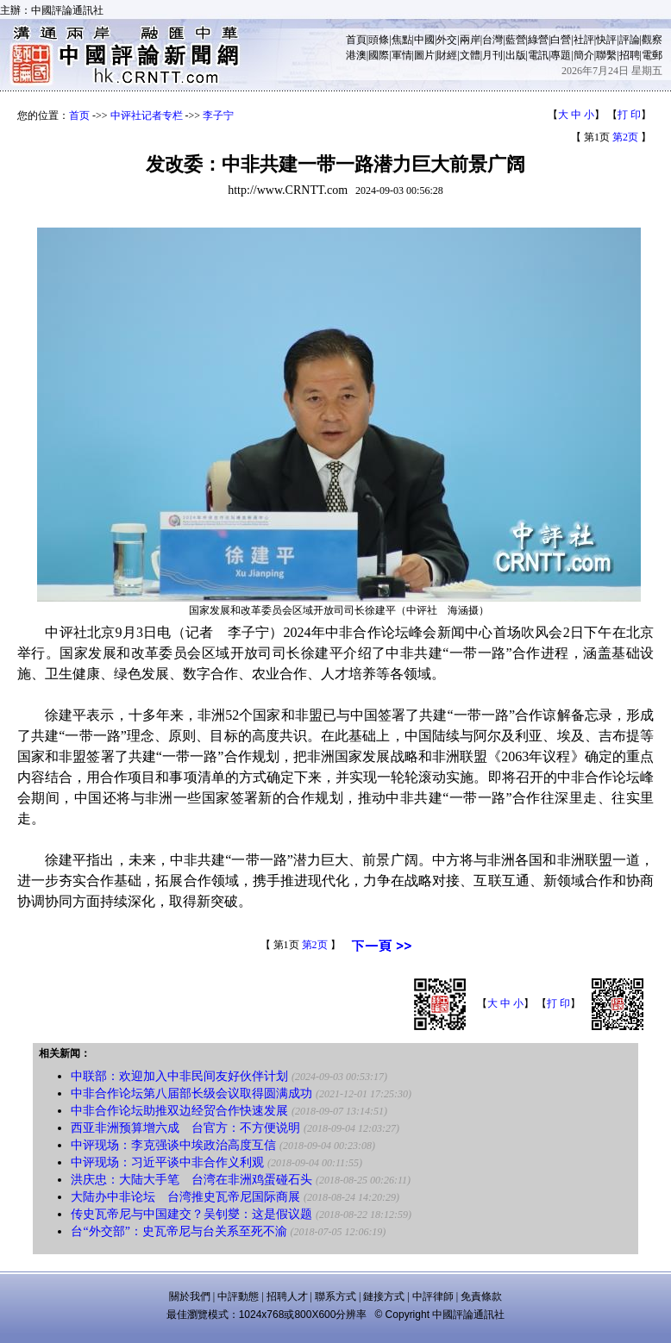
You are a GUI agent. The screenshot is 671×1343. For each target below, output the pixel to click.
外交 (446, 40)
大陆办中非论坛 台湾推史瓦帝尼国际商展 (185, 1196)
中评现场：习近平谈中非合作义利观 (167, 1162)
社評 (584, 40)
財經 (446, 55)
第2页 (625, 137)
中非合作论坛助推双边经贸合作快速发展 (179, 1110)
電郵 (652, 55)
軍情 (402, 55)
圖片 (424, 55)
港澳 (356, 55)
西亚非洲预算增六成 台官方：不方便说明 (185, 1127)
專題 (560, 55)
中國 (424, 40)
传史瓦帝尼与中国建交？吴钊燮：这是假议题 (191, 1214)
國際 (378, 55)
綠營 (538, 40)
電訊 (538, 55)
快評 (606, 40)
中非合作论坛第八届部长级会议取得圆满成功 (191, 1093)
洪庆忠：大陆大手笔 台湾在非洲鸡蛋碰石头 (191, 1179)
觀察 (652, 40)
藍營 (515, 40)
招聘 (629, 55)
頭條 (378, 40)
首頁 (356, 40)
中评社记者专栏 (146, 115)
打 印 (629, 115)
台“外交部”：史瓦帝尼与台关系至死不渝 (178, 1231)
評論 (629, 40)
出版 (515, 55)
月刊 (492, 55)
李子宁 (218, 115)
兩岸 (470, 40)
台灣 (492, 40)
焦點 (402, 40)
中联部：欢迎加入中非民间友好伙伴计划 (179, 1076)
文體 (470, 55)
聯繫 (606, 55)
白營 (560, 40)
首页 (79, 115)
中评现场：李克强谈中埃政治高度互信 (173, 1145)
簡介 (584, 55)
